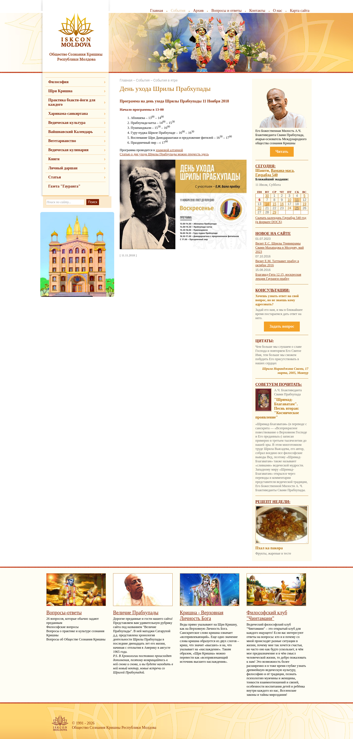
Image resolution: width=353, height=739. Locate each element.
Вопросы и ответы (226, 11)
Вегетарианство (62, 141)
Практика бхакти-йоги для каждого (71, 102)
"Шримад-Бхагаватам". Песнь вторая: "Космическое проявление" (277, 408)
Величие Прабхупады (135, 612)
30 (267, 196)
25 (297, 208)
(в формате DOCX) (268, 222)
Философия (58, 82)
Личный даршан (62, 168)
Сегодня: (265, 166)
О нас (277, 11)
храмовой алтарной (169, 150)
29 (274, 212)
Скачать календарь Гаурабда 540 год (280, 218)
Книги (54, 159)
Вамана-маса (282, 171)
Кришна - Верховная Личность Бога (201, 615)
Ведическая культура (66, 123)
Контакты (257, 11)
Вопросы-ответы (64, 612)
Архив (198, 11)
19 (304, 204)
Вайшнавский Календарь (70, 132)
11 (297, 200)
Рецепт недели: (272, 502)
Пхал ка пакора (269, 548)
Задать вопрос (281, 326)
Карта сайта (299, 11)
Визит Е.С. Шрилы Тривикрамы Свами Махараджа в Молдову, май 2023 (279, 247)
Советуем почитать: (278, 384)
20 (259, 208)
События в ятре (165, 80)
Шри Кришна (60, 91)
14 (267, 204)
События (178, 11)
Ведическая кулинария (68, 150)
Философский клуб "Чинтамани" (267, 615)
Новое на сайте (273, 234)
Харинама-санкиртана (68, 114)
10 (289, 200)
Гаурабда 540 (266, 175)
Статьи (54, 177)
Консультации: (272, 290)
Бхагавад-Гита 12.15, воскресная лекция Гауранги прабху (278, 277)
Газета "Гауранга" (64, 186)
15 (274, 204)
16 (282, 204)
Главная (156, 11)
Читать (282, 152)
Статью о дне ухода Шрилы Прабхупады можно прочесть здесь (164, 154)
